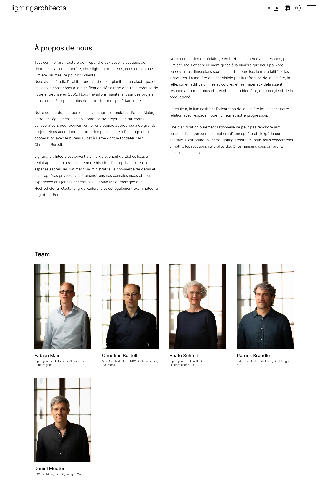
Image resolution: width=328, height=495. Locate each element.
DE (269, 8)
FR (276, 8)
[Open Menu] (311, 7)
